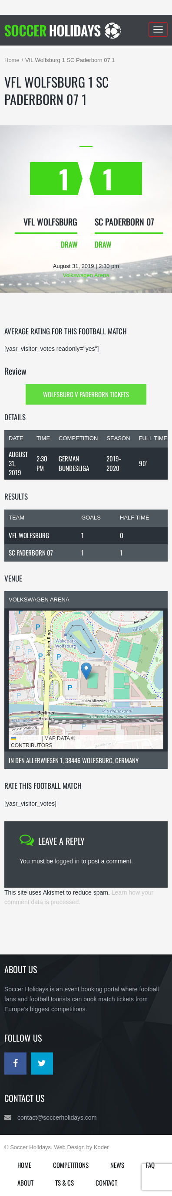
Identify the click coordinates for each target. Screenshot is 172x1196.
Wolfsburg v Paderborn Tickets (86, 394)
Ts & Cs (64, 1182)
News (117, 1165)
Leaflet (25, 738)
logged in (67, 861)
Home (12, 60)
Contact (106, 1182)
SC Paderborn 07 (31, 552)
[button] (86, 671)
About (25, 1182)
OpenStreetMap (99, 738)
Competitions (71, 1165)
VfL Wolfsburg (29, 535)
